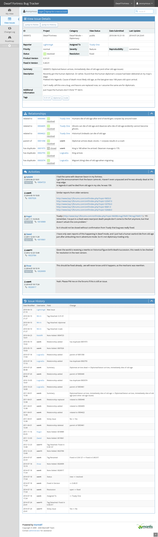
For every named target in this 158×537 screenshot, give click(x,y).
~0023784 (31, 255)
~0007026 (31, 198)
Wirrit (39, 316)
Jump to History (49, 24)
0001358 (41, 140)
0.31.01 (47, 98)
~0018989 (41, 221)
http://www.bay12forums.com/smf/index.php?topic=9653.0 (83, 198)
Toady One (94, 44)
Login (41, 11)
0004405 (41, 126)
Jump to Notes (32, 24)
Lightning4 (48, 44)
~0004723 (41, 182)
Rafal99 (29, 177)
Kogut (29, 216)
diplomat (57, 98)
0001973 (41, 148)
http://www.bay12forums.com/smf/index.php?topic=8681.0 (83, 206)
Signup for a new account (56, 11)
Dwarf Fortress (124, 3)
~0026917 (31, 287)
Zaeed (29, 234)
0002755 (41, 153)
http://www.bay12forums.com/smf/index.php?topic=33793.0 (84, 204)
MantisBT (38, 524)
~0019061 (41, 239)
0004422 (41, 133)
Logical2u (64, 153)
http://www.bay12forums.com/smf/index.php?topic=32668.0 (84, 209)
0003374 (41, 160)
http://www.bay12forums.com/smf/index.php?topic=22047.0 (84, 201)
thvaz (28, 265)
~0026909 (41, 271)
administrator (34, 530)
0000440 (41, 118)
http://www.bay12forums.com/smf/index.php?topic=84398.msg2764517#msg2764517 (103, 216)
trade (66, 98)
